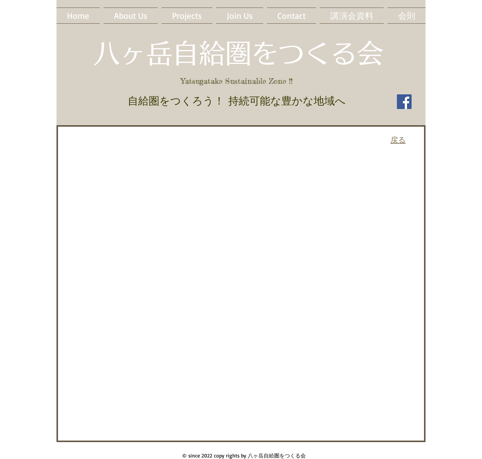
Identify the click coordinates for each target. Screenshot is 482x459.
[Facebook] (404, 101)
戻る (398, 139)
